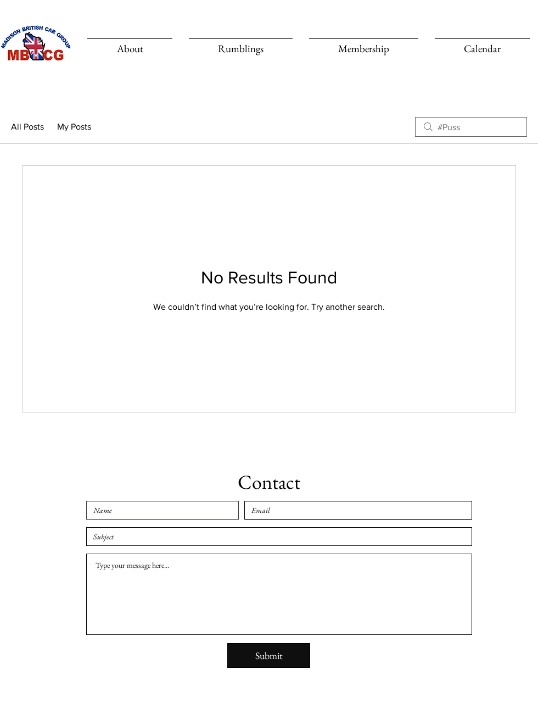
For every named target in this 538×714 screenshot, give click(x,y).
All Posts (27, 126)
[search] (471, 127)
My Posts (74, 126)
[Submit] (268, 655)
